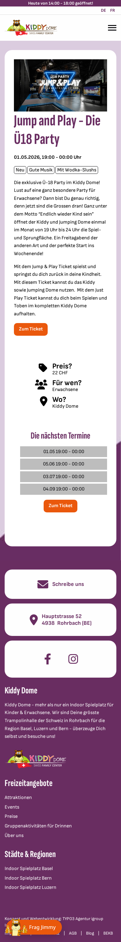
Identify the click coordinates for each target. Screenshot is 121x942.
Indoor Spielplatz (88, 705)
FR (112, 10)
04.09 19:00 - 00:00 (63, 489)
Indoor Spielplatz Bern (28, 878)
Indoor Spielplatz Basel (29, 869)
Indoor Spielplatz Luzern (30, 887)
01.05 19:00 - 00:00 (63, 452)
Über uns (14, 836)
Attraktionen (18, 798)
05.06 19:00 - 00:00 (63, 464)
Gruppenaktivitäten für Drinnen (38, 826)
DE (103, 10)
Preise (11, 816)
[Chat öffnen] (34, 927)
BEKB (108, 933)
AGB (73, 933)
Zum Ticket (31, 329)
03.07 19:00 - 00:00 (63, 477)
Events (12, 807)
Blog (90, 933)
